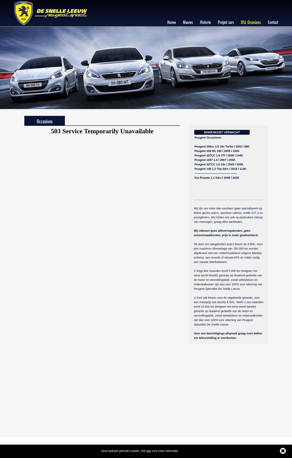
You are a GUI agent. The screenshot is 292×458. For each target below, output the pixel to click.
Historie (205, 21)
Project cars (226, 21)
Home (171, 21)
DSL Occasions (251, 21)
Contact (273, 21)
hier (148, 451)
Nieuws (188, 21)
